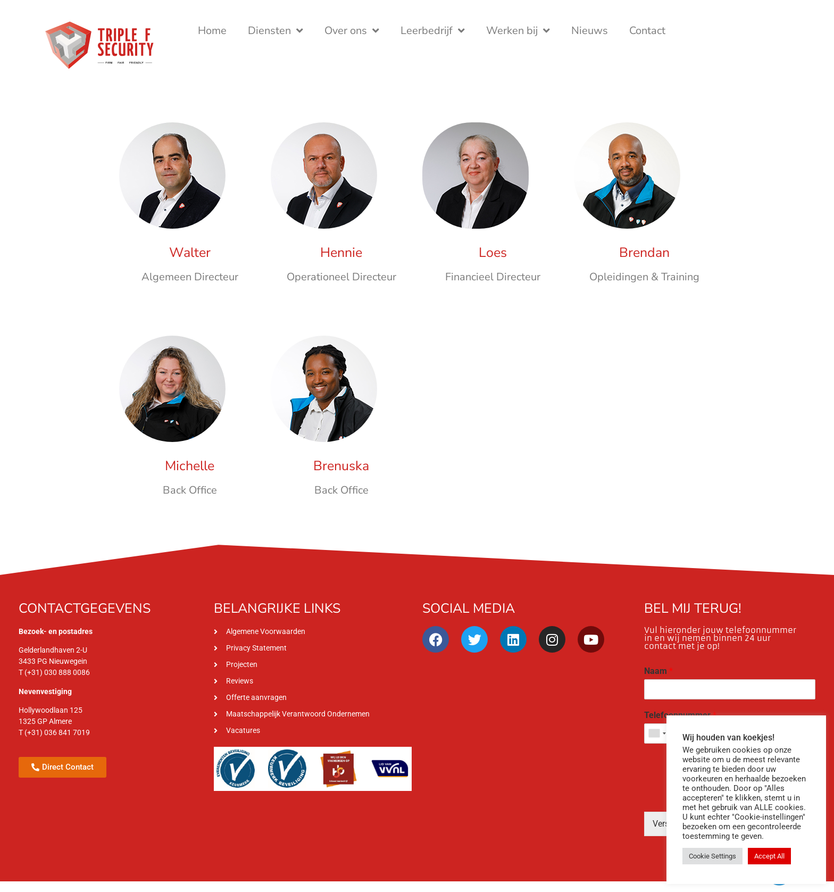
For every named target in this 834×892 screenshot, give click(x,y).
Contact (647, 30)
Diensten (275, 30)
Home (212, 30)
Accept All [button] (769, 856)
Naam (658, 671)
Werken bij (518, 30)
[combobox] (657, 733)
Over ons (351, 30)
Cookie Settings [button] (712, 856)
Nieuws (589, 30)
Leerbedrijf (433, 30)
